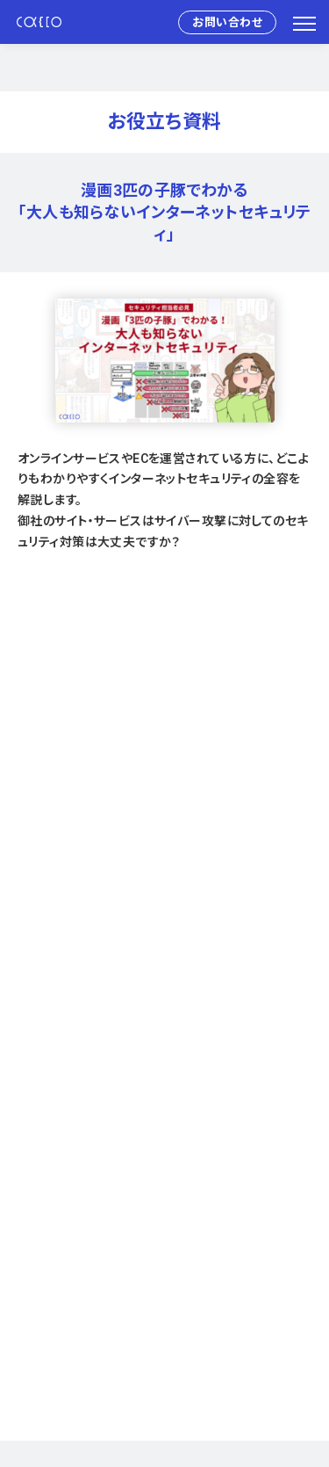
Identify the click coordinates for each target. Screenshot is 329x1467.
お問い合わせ (227, 22)
